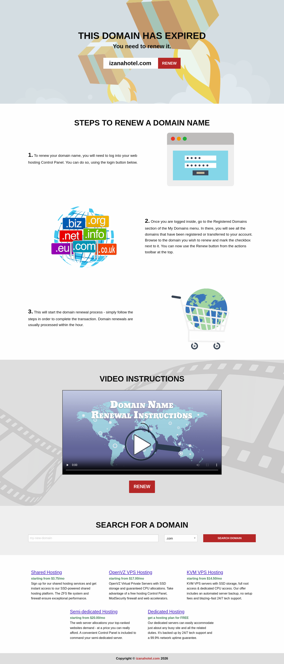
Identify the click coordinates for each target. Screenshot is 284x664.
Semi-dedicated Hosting (94, 611)
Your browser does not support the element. (142, 432)
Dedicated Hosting (166, 611)
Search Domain (230, 538)
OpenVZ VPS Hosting (130, 572)
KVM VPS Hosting (205, 572)
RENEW (169, 63)
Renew (142, 486)
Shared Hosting (46, 572)
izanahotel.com (148, 658)
